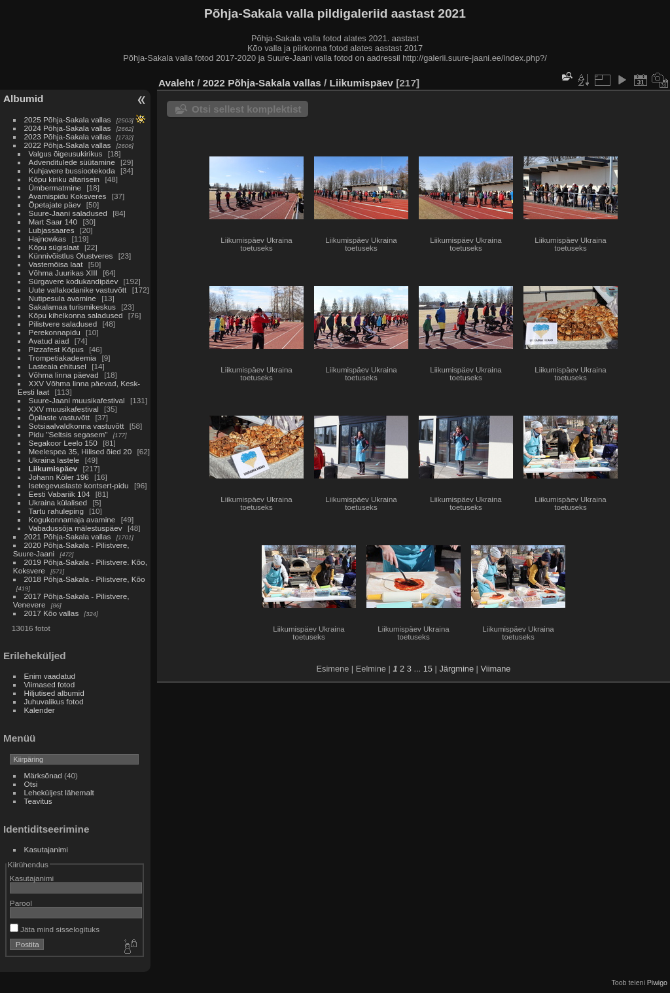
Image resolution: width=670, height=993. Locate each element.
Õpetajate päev (55, 204)
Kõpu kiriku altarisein (64, 179)
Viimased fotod (49, 684)
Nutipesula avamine (64, 298)
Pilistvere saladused (63, 323)
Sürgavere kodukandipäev (73, 281)
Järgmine (456, 669)
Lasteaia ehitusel (57, 366)
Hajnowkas (48, 238)
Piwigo (657, 982)
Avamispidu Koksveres (68, 196)
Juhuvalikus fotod (54, 701)
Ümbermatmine (55, 187)
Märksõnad (43, 775)
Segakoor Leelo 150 (63, 443)
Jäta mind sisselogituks (54, 929)
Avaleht (176, 82)
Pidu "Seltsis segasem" (68, 434)
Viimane (495, 669)
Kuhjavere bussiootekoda (72, 170)
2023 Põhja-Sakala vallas (67, 136)
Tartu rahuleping (56, 511)
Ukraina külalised (58, 502)
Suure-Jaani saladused (68, 213)
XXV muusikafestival (64, 409)
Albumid (23, 98)
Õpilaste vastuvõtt (59, 417)
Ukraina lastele (55, 460)
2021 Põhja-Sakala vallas (67, 536)
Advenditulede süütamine (72, 162)
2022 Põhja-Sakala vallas (67, 145)
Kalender (39, 710)
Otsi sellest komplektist (247, 109)
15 (427, 669)
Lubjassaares (52, 230)
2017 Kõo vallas (51, 613)
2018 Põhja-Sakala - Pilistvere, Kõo (84, 579)
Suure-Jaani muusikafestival (77, 400)
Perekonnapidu (54, 332)
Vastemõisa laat (56, 264)
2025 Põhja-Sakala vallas (67, 119)
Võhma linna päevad (64, 374)
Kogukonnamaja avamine (72, 519)
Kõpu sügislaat (54, 247)
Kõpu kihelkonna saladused (76, 315)
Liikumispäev (54, 468)
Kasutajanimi (46, 849)
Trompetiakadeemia (63, 357)
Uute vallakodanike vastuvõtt (78, 289)
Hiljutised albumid (54, 693)
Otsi (31, 784)
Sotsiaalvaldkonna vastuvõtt (76, 426)
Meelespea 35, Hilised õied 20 (80, 451)
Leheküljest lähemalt (59, 792)
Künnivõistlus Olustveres (71, 255)
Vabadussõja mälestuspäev (75, 528)
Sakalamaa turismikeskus (72, 306)
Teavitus (38, 801)
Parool (21, 903)
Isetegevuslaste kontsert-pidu (79, 485)
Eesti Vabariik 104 (59, 494)
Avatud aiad (49, 340)
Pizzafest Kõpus (56, 349)
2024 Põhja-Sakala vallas (67, 128)
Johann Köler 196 (59, 477)
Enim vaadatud (50, 676)
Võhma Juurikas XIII (63, 272)
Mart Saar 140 (53, 221)
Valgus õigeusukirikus (66, 153)
